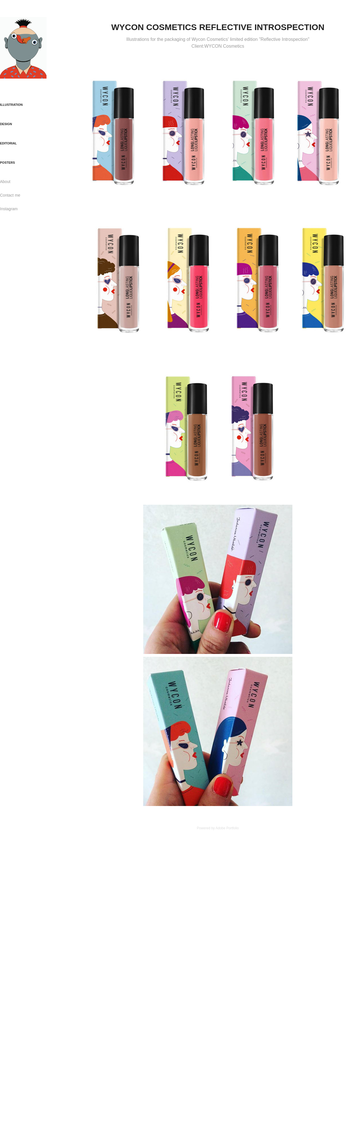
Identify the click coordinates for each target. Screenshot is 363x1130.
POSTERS (7, 162)
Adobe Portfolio (227, 828)
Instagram (9, 209)
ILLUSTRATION (11, 104)
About (5, 181)
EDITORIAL (8, 143)
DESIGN (6, 124)
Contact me (10, 195)
